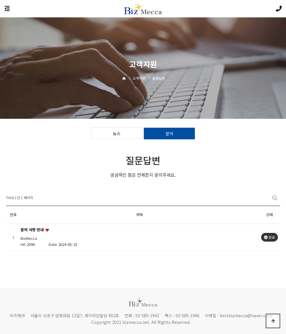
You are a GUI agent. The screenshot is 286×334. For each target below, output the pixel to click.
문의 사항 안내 (33, 230)
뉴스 (116, 133)
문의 (169, 133)
